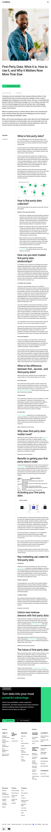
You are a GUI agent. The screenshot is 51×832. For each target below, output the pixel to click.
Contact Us (23, 798)
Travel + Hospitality (23, 760)
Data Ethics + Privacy (24, 805)
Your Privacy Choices (27, 824)
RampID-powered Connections (34, 762)
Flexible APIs (34, 773)
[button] (47, 2)
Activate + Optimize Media (5, 746)
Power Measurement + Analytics (5, 750)
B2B (22, 738)
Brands (13, 738)
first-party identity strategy (38, 668)
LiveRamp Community (4, 804)
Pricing (33, 743)
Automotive (23, 736)
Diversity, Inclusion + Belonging (25, 801)
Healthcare (23, 748)
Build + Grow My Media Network (5, 755)
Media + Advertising (23, 751)
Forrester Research (22, 415)
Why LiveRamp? (35, 741)
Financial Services (24, 743)
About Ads (4, 824)
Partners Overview (15, 790)
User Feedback (38, 824)
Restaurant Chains (25, 754)
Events (22, 812)
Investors (23, 815)
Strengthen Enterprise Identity (6, 736)
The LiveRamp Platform (35, 738)
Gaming (22, 745)
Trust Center (23, 808)
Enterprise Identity (34, 770)
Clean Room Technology (34, 767)
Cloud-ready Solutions (34, 758)
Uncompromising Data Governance (35, 778)
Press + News (24, 810)
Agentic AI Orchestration (35, 754)
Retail (22, 757)
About (22, 790)
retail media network (36, 623)
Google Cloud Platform (14, 800)
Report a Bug (45, 824)
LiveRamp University (4, 800)
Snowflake (14, 803)
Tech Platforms (15, 741)
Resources (4, 790)
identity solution (21, 466)
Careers (22, 795)
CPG (22, 741)
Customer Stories (5, 796)
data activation (21, 568)
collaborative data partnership (24, 390)
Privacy (8, 824)
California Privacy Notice (16, 824)
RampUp (4, 807)
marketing (45, 437)
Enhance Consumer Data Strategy (5, 741)
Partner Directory (15, 793)
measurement (23, 249)
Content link (5, 139)
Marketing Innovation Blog (5, 793)
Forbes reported (32, 639)
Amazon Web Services (14, 796)
